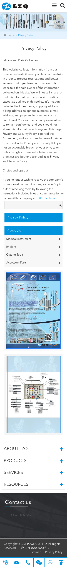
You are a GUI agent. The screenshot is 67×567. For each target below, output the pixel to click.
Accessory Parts (16, 262)
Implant (11, 247)
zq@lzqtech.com (46, 198)
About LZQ (33, 449)
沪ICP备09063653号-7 (35, 548)
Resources (33, 485)
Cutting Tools (14, 254)
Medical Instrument (18, 239)
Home (11, 35)
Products (33, 461)
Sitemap (36, 552)
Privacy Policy (26, 35)
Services (33, 473)
